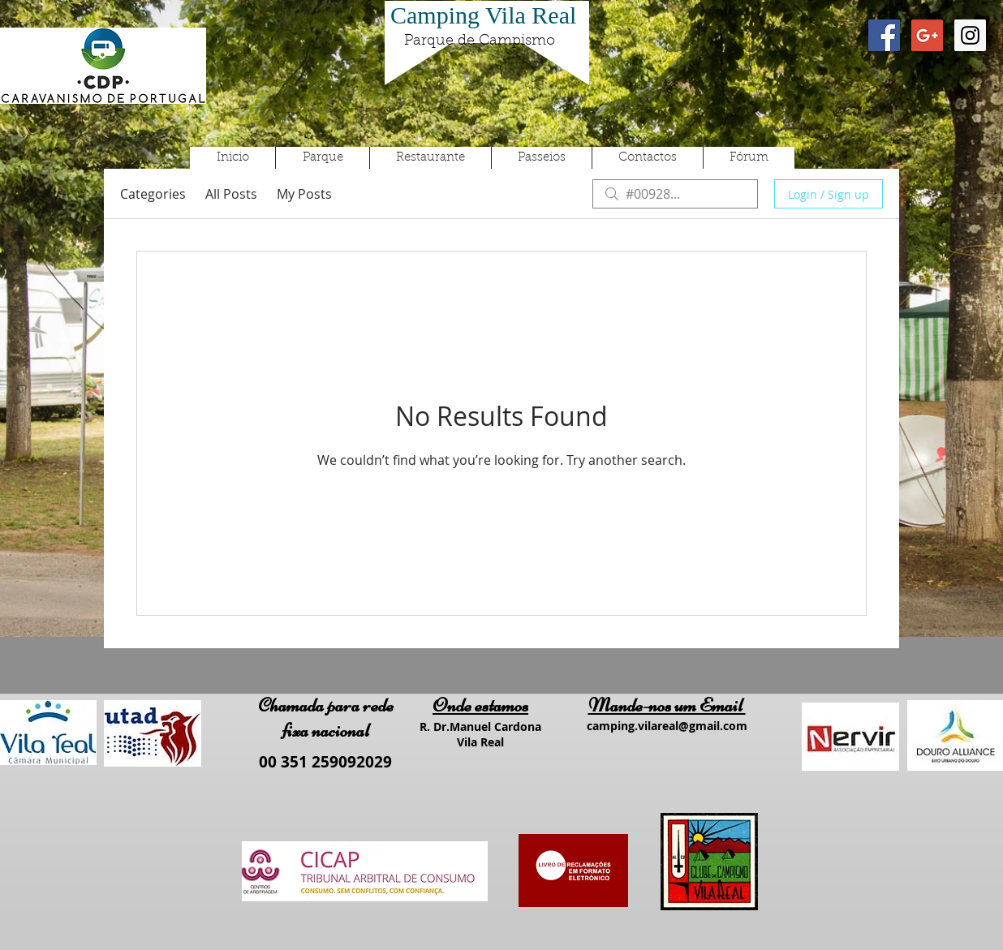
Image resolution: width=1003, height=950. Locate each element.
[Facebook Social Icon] (884, 35)
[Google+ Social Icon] (927, 35)
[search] (675, 193)
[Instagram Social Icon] (970, 35)
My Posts (304, 194)
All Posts (231, 194)
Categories (153, 194)
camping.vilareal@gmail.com (667, 725)
